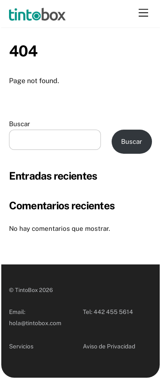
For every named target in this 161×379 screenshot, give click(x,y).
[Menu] (143, 13)
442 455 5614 (113, 311)
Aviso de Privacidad (109, 346)
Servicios (21, 346)
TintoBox (26, 290)
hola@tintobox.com (35, 323)
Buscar (19, 123)
